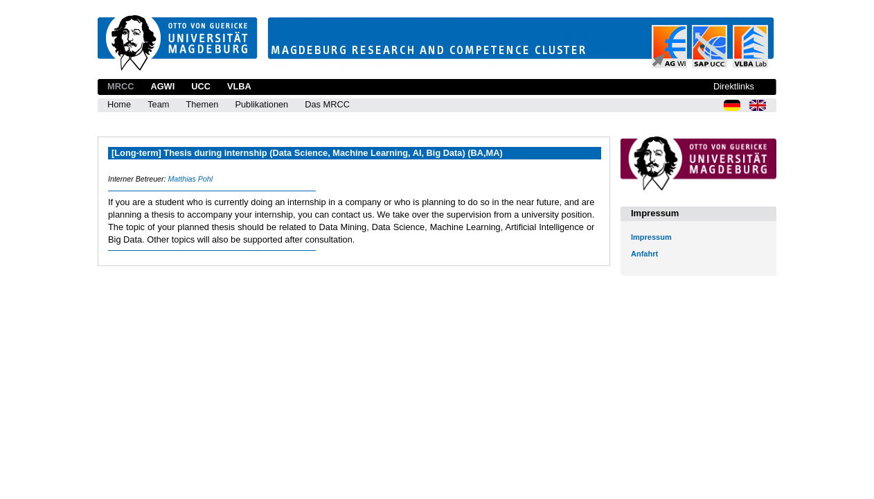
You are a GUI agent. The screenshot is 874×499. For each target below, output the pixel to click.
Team (158, 104)
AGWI (162, 86)
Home (119, 104)
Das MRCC (327, 104)
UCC (201, 86)
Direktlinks (733, 86)
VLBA (239, 86)
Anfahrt (644, 254)
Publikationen (261, 104)
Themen (202, 104)
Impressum (651, 237)
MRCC (120, 86)
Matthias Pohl (190, 179)
